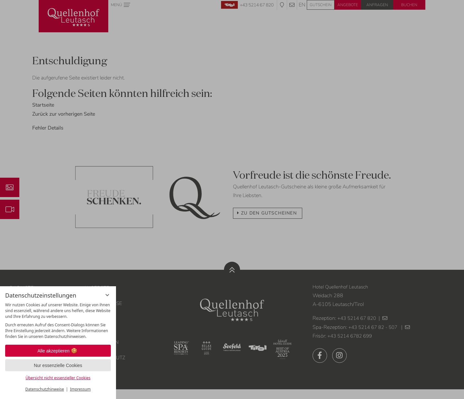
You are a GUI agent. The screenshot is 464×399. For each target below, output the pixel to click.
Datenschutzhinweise (44, 389)
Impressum (80, 389)
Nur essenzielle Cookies (58, 365)
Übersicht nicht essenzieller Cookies (58, 378)
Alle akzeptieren (58, 350)
